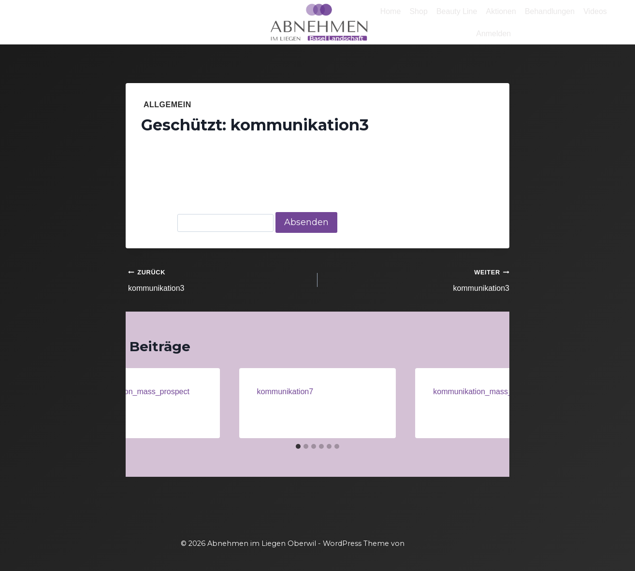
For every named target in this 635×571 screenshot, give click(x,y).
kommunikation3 (219, 279)
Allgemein (167, 104)
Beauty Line (456, 11)
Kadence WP (431, 543)
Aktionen (501, 11)
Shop (418, 11)
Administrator (178, 148)
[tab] (298, 446)
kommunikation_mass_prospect (135, 391)
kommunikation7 (285, 391)
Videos (595, 11)
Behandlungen (550, 11)
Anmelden (493, 33)
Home (390, 11)
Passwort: (207, 222)
